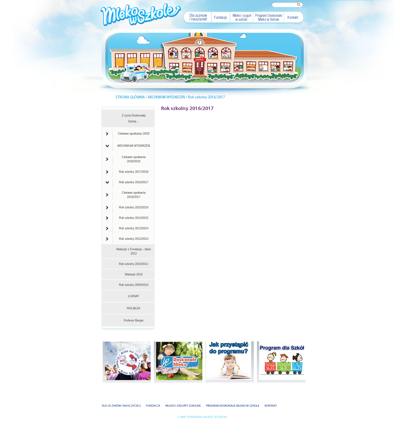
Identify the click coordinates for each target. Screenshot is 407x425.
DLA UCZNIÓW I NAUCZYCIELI (121, 405)
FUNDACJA (153, 405)
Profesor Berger (134, 320)
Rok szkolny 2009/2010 (133, 284)
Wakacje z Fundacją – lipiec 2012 (133, 251)
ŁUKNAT (133, 296)
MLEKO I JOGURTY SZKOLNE (183, 405)
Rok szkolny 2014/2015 (127, 218)
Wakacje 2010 (134, 274)
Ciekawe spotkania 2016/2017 (126, 195)
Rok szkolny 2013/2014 (127, 228)
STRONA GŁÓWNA (130, 97)
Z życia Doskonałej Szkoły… (134, 118)
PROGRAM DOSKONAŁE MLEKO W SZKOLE (232, 405)
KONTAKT (271, 405)
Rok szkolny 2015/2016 (127, 207)
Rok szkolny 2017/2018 (127, 172)
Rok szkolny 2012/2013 (127, 239)
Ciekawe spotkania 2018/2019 (126, 159)
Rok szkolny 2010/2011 (133, 264)
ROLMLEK (133, 308)
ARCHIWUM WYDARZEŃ (128, 146)
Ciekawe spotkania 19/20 (128, 134)
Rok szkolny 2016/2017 (127, 182)
